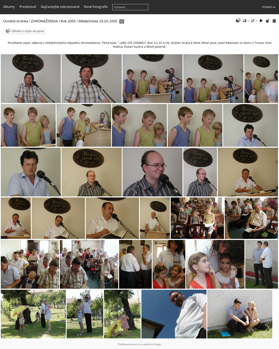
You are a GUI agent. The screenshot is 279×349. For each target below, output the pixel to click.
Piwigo (157, 344)
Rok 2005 (68, 21)
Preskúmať (28, 6)
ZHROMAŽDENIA (44, 21)
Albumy (9, 6)
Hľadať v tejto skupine (28, 31)
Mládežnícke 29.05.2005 (98, 21)
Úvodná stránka (15, 21)
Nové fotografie (96, 6)
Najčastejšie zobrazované (60, 6)
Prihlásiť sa (268, 7)
